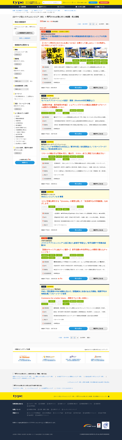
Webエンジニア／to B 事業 (52, 197)
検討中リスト (52, 403)
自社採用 (24, 434)
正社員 (17, 116)
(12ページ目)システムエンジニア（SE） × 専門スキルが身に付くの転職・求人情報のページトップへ (80, 396)
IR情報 (19, 434)
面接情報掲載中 (20, 136)
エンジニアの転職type (35, 413)
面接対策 (98, 403)
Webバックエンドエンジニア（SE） (22, 376)
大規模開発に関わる (21, 130)
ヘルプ (74, 2)
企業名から (31, 96)
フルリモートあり (20, 141)
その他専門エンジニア (47, 388)
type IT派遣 (103, 413)
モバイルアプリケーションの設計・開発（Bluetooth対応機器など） (68, 101)
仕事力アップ (56, 409)
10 (90, 24)
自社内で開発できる (21, 127)
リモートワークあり (21, 139)
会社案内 (15, 434)
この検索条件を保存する (24, 33)
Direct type (78, 413)
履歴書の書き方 (73, 403)
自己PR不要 (19, 134)
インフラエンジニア (32, 388)
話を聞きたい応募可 (21, 143)
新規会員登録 (104, 2)
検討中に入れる (98, 87)
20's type (69, 413)
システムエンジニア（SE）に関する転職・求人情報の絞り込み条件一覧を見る (88, 382)
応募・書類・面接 (44, 409)
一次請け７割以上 (20, 132)
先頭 (79, 24)
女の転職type (47, 413)
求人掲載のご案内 (83, 2)
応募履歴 (42, 403)
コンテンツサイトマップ (70, 409)
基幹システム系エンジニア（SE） (44, 376)
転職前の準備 (32, 409)
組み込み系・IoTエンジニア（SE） (95, 376)
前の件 (85, 24)
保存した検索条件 (24, 38)
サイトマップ (68, 2)
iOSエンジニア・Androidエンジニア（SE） (24, 378)
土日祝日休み (19, 123)
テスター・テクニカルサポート (64, 388)
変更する (17, 54)
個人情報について (31, 434)
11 (93, 24)
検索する (25, 162)
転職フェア (63, 403)
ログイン (93, 2)
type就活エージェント (43, 415)
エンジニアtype (59, 413)
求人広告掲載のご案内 (48, 434)
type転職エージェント (90, 413)
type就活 (31, 415)
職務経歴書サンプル (86, 403)
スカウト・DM (33, 403)
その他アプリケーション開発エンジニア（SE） (69, 376)
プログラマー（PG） (18, 388)
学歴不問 (18, 120)
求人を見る (78, 87)
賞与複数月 (19, 125)
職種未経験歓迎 (20, 118)
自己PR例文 (32, 406)
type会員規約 (39, 434)
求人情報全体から (20, 96)
